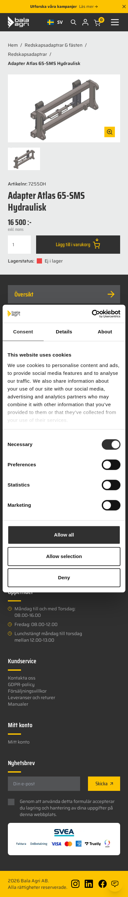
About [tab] (105, 331)
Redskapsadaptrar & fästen (53, 45)
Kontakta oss (21, 677)
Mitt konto (19, 741)
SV (55, 22)
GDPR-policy (21, 684)
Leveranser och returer (31, 697)
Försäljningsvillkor (27, 691)
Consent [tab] (23, 331)
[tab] (64, 294)
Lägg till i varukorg (78, 243)
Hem (13, 45)
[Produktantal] (19, 244)
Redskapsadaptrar (27, 54)
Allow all (64, 534)
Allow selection (64, 556)
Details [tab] (64, 331)
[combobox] (55, 22)
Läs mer (88, 6)
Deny (64, 577)
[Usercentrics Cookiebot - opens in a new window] (92, 314)
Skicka (104, 783)
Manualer (18, 704)
